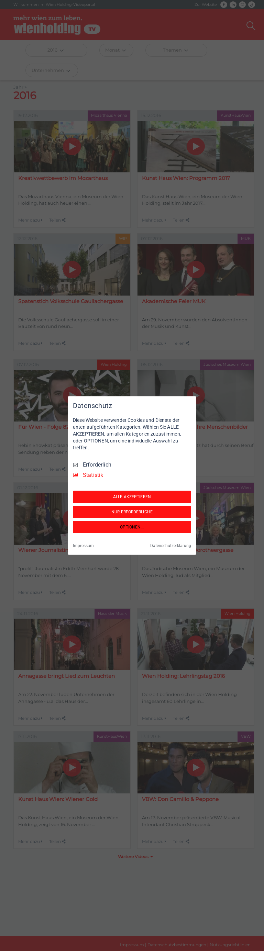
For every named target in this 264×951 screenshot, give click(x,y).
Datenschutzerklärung (170, 546)
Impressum (83, 546)
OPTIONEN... (132, 527)
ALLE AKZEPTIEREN (132, 496)
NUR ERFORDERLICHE (132, 512)
